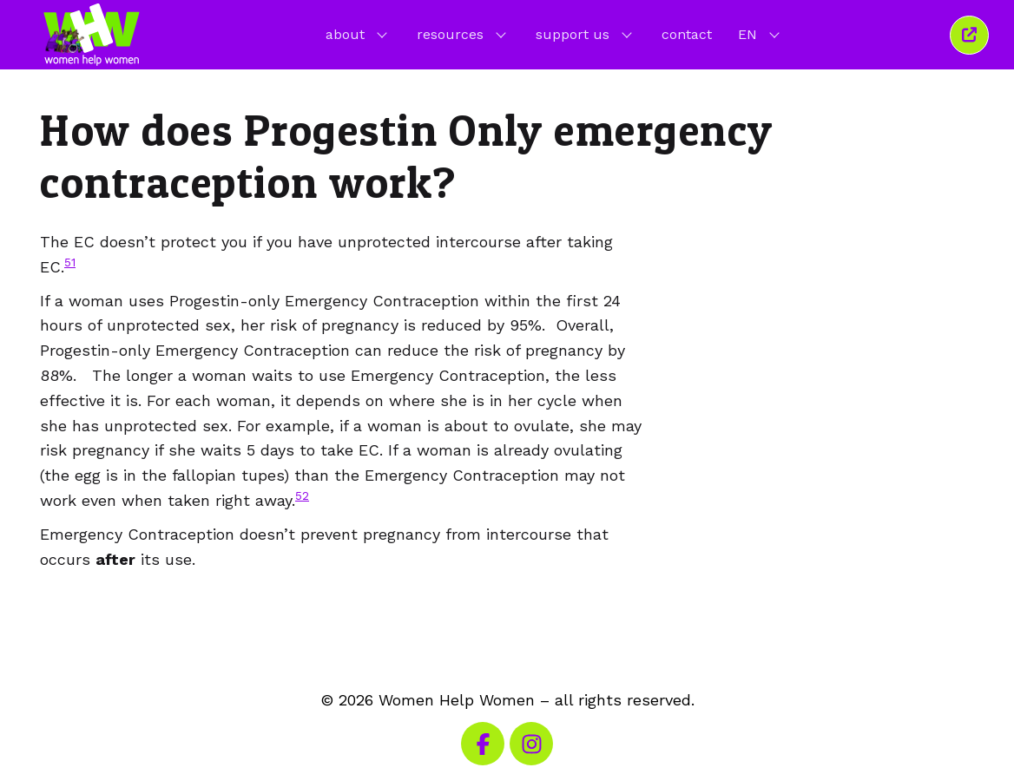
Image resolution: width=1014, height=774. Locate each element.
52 (302, 495)
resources (463, 34)
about (358, 34)
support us (585, 34)
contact (687, 34)
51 (70, 262)
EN (760, 34)
